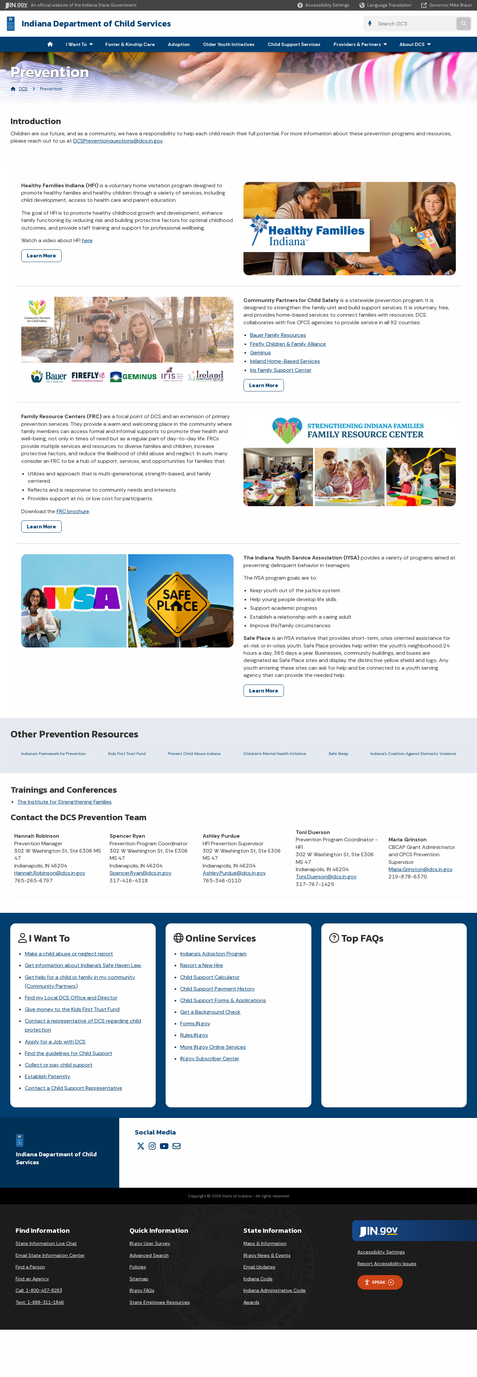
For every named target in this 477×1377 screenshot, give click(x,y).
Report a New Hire (201, 1012)
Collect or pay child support (58, 1112)
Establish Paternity (47, 1123)
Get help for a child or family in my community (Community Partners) (80, 1029)
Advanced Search (149, 1303)
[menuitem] (50, 44)
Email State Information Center (50, 1303)
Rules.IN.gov (194, 1082)
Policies (138, 1314)
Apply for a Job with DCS (55, 1089)
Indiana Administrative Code (274, 1338)
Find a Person (30, 1314)
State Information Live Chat (46, 1291)
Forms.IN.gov (195, 1070)
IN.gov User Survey (150, 1291)
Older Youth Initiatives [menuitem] (228, 44)
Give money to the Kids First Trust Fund (72, 1056)
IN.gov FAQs (142, 1338)
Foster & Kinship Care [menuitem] (130, 44)
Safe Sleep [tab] (335, 755)
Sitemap (139, 1326)
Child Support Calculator (209, 1024)
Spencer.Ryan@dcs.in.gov (140, 920)
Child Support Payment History (217, 1036)
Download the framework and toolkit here (153, 792)
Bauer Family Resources (278, 335)
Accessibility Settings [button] (381, 1299)
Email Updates (259, 1314)
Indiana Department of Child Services (96, 23)
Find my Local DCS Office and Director (71, 1045)
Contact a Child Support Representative (73, 1135)
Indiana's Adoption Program (213, 1001)
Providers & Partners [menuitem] (362, 44)
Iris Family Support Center (280, 370)
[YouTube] (164, 1194)
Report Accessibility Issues (386, 1311)
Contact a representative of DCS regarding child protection (83, 1073)
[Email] (177, 1194)
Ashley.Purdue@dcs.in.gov (234, 920)
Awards (251, 1350)
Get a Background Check (210, 1059)
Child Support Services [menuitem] (294, 44)
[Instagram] (152, 1194)
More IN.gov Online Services (213, 1094)
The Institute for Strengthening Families (64, 849)
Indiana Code (258, 1326)
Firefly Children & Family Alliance (288, 343)
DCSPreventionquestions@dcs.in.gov (117, 140)
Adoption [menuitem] (179, 44)
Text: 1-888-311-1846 (40, 1350)
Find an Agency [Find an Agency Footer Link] (32, 1326)
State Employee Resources (160, 1350)
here (87, 240)
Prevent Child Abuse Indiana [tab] (193, 755)
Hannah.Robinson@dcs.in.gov (49, 920)
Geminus (260, 352)
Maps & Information (265, 1291)
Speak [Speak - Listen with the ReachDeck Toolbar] (379, 1329)
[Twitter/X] (141, 1194)
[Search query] (414, 23)
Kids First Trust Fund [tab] (128, 755)
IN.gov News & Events (267, 1303)
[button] (323, 5)
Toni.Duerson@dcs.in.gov (326, 924)
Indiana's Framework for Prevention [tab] (55, 755)
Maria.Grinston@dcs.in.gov (420, 916)
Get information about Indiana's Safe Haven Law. (83, 1012)
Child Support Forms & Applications (223, 1047)
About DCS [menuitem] (416, 44)
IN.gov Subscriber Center (209, 1105)
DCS (23, 89)
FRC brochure (73, 511)
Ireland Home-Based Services (285, 361)
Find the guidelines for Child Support (68, 1100)
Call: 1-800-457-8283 (39, 1338)
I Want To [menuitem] (81, 44)
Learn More (41, 255)
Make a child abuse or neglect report (69, 1001)
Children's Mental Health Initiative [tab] (274, 755)
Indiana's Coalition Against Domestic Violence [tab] (409, 755)
